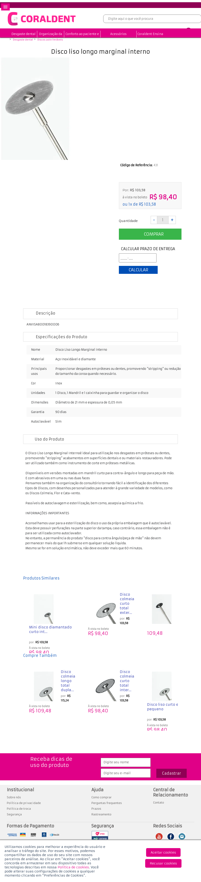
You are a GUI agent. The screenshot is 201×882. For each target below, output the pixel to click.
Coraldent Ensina (150, 34)
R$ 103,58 (147, 204)
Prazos (96, 808)
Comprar (154, 234)
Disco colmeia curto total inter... (127, 681)
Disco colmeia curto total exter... (127, 603)
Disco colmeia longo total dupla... (68, 681)
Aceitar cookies (163, 852)
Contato (158, 802)
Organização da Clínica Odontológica (50, 41)
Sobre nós (14, 797)
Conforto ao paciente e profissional (82, 37)
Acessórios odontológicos (118, 37)
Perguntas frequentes (106, 803)
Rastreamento (101, 814)
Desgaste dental (23, 34)
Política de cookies (73, 867)
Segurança (14, 814)
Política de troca (19, 808)
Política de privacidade (24, 803)
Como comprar (101, 797)
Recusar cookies (163, 863)
